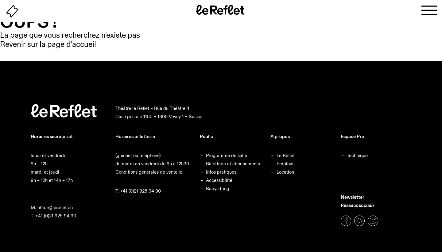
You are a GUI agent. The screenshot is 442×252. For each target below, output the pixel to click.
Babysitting (217, 188)
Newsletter (352, 197)
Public (206, 136)
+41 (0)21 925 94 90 (55, 216)
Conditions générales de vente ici (149, 172)
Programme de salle (226, 155)
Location (285, 172)
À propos (280, 136)
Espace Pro (352, 136)
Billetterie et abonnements (233, 164)
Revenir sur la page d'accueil (48, 44)
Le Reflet (286, 155)
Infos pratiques (221, 172)
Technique (357, 155)
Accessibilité (219, 180)
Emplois (285, 164)
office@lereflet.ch (55, 207)
